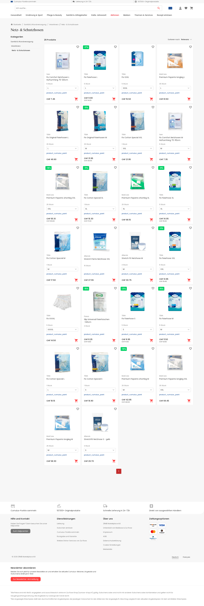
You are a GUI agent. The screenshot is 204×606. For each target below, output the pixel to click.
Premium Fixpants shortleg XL (135, 198)
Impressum (107, 532)
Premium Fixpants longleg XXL (173, 379)
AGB (105, 536)
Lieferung (60, 523)
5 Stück (49, 84)
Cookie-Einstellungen (112, 545)
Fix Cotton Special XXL (132, 137)
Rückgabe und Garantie (67, 536)
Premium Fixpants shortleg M (135, 379)
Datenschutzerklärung (112, 541)
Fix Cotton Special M (55, 258)
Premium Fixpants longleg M (59, 439)
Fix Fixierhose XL (166, 198)
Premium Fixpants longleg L (172, 77)
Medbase (119, 528)
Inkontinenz (54, 24)
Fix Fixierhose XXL (167, 258)
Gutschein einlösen (65, 528)
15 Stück (87, 266)
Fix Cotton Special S (93, 379)
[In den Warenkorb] (76, 99)
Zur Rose (128, 528)
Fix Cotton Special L (55, 379)
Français (186, 557)
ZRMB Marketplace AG (112, 523)
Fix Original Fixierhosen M (95, 137)
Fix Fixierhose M (166, 318)
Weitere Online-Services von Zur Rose (72, 541)
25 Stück (162, 84)
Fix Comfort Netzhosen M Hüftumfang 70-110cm (171, 139)
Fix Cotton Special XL (93, 198)
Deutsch (175, 557)
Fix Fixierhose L (90, 77)
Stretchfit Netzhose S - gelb (97, 439)
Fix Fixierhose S (128, 318)
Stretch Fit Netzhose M (132, 258)
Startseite (16, 24)
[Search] (94, 9)
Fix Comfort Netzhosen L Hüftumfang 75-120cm (57, 78)
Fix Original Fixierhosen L (57, 137)
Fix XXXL (125, 77)
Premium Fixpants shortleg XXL (60, 198)
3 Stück (125, 265)
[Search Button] (159, 9)
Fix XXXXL (50, 318)
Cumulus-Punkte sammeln (68, 532)
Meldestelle (107, 549)
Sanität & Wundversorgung (35, 24)
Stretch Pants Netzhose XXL (97, 259)
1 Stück (124, 144)
